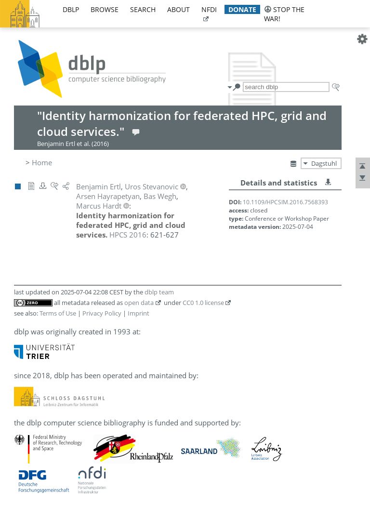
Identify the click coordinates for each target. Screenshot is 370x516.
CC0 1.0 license (203, 302)
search (143, 9)
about (178, 9)
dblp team (159, 292)
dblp (71, 9)
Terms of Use (58, 313)
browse (105, 9)
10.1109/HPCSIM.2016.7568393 (285, 202)
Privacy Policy (101, 313)
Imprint (138, 313)
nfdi (209, 9)
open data (139, 302)
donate (242, 9)
